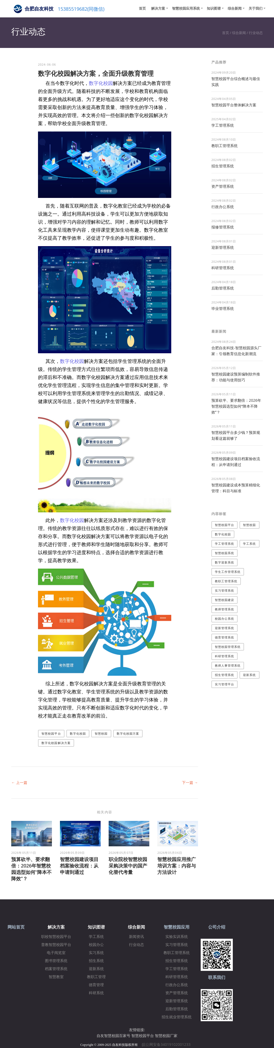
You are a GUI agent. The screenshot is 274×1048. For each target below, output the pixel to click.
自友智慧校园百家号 (113, 1035)
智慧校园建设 (224, 600)
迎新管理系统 (222, 247)
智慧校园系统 (224, 553)
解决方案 (158, 8)
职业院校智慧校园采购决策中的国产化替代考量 (128, 865)
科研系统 (96, 993)
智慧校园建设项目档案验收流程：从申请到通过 (79, 865)
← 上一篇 (19, 782)
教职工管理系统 (224, 145)
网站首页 (16, 927)
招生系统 (96, 961)
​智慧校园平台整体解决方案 (233, 104)
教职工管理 (96, 977)
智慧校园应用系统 (186, 8)
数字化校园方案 (128, 733)
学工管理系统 (222, 125)
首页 (142, 8)
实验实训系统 (176, 937)
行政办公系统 (222, 206)
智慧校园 (101, 733)
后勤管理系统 (222, 288)
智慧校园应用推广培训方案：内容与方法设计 (176, 865)
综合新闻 (235, 8)
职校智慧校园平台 (56, 937)
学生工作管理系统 (228, 572)
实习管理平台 (224, 684)
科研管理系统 (222, 267)
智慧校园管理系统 (228, 647)
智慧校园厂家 (166, 1035)
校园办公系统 (224, 619)
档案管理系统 (56, 969)
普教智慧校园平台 (56, 945)
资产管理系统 (222, 186)
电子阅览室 (56, 953)
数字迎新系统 (224, 562)
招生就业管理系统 (177, 1017)
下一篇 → (190, 782)
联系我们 (216, 977)
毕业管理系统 (222, 308)
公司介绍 (216, 927)
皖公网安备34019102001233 (168, 1044)
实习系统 (96, 953)
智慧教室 (56, 977)
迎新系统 (249, 675)
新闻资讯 (136, 937)
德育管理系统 (224, 637)
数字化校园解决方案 (56, 743)
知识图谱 (214, 8)
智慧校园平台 (51, 733)
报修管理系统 (222, 227)
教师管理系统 (224, 609)
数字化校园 (101, 83)
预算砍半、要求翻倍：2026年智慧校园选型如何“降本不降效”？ (31, 869)
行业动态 (256, 32)
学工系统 (249, 544)
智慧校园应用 (176, 927)
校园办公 (96, 945)
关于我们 (255, 8)
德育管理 (96, 985)
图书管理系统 (56, 961)
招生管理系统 (222, 165)
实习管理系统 (224, 590)
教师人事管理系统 (228, 665)
